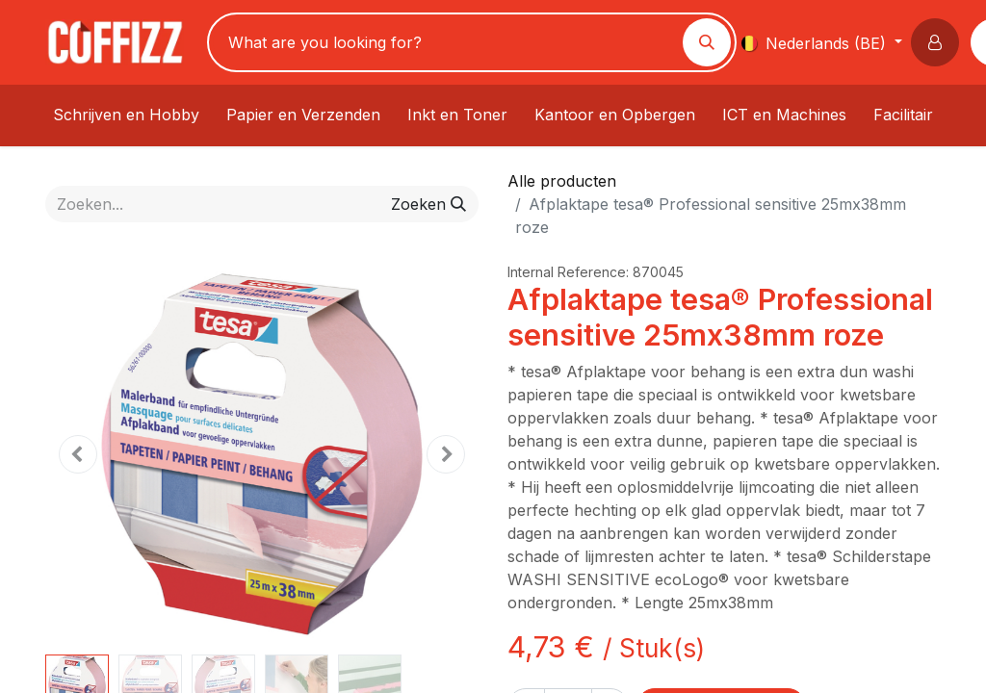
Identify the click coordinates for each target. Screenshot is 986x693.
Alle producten (561, 181)
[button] (939, 42)
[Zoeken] (707, 42)
